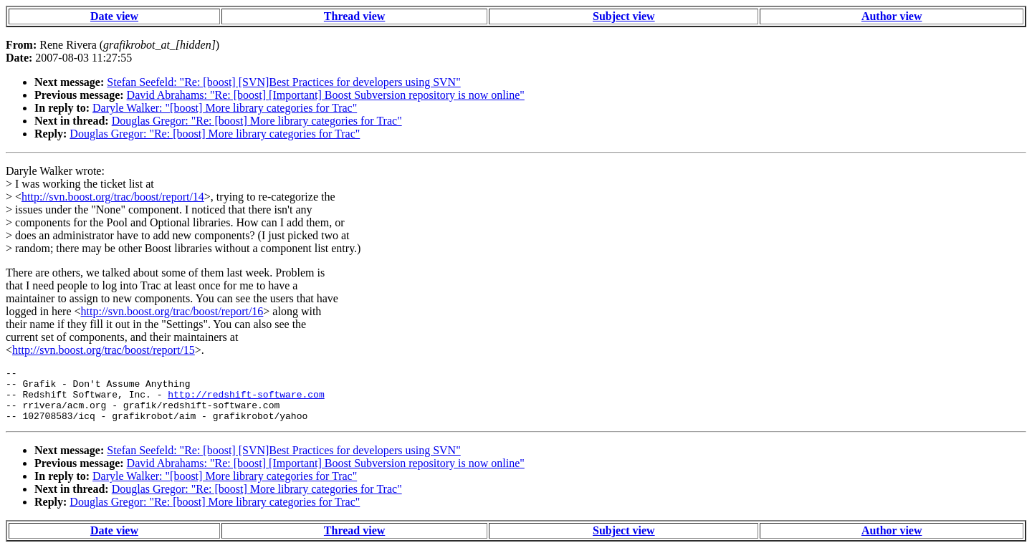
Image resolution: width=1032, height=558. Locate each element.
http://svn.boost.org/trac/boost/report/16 (172, 311)
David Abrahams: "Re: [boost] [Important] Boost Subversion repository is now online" (326, 95)
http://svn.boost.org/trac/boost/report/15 (103, 350)
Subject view (624, 16)
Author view (891, 16)
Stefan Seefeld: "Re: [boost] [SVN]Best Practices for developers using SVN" (283, 82)
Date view (114, 16)
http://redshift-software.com (246, 400)
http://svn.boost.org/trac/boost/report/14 (113, 197)
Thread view (354, 16)
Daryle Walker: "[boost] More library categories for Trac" (224, 108)
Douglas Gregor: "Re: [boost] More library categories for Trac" (257, 121)
